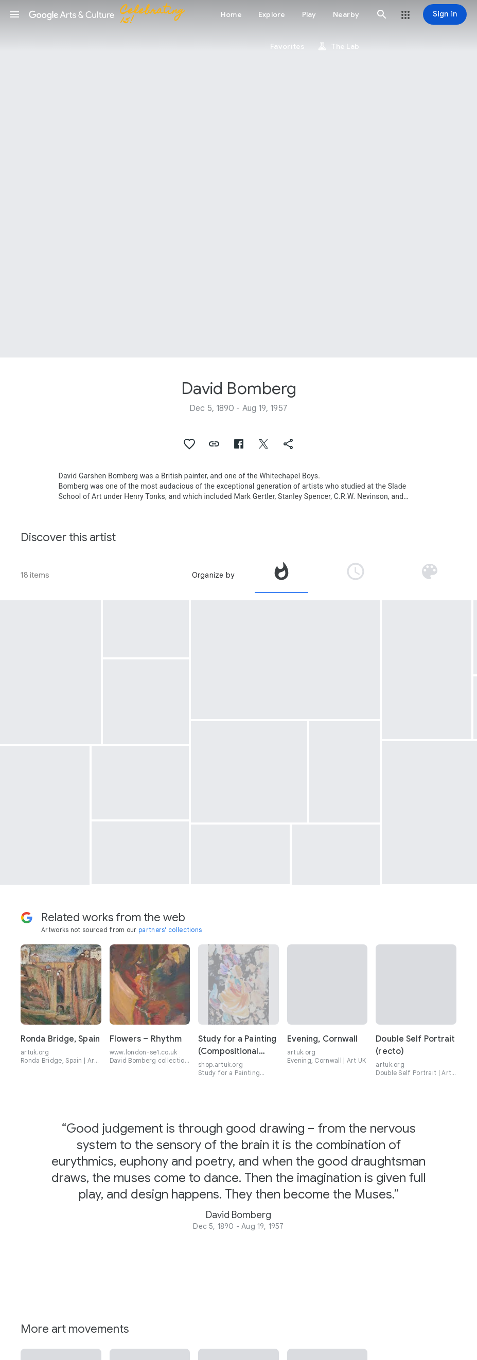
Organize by (213, 575)
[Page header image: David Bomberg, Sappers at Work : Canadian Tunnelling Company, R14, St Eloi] (238, 178)
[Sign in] (445, 14)
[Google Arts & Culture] (111, 14)
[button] (14, 14)
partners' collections (170, 930)
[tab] (281, 575)
